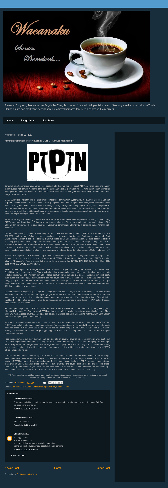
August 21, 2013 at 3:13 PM (26, 409)
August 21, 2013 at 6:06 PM (26, 450)
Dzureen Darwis (21, 398)
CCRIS (29, 387)
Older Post (103, 468)
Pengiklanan (28, 120)
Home (10, 120)
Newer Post (12, 468)
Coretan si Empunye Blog (44, 387)
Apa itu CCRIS (17, 387)
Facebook (48, 120)
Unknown (18, 434)
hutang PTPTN (62, 387)
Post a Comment (18, 455)
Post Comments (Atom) (27, 474)
